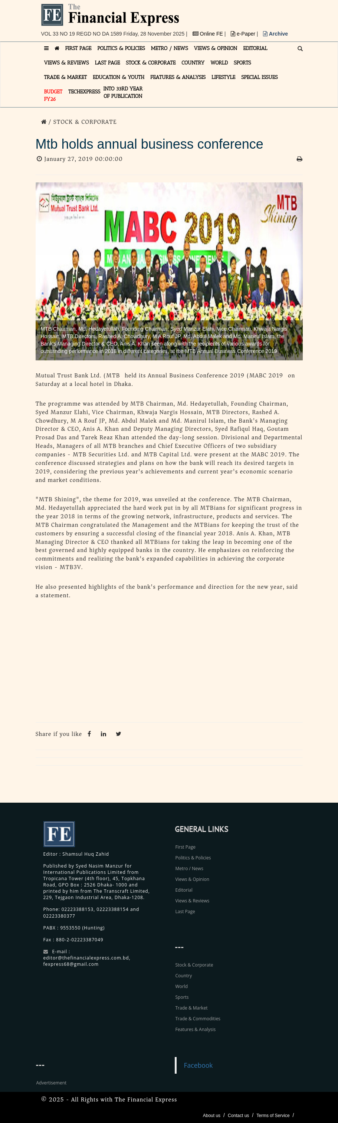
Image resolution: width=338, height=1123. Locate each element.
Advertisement (51, 1083)
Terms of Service (272, 1115)
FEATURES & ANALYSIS (178, 77)
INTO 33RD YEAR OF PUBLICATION (122, 92)
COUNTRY (192, 63)
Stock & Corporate (194, 965)
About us (211, 1115)
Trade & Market (191, 1008)
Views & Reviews (192, 901)
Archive (275, 34)
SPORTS (242, 63)
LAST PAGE (107, 63)
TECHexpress (84, 92)
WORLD (219, 63)
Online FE (208, 34)
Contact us (238, 1115)
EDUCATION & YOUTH (118, 77)
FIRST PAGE (78, 48)
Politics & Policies (193, 858)
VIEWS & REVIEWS (66, 63)
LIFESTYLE (223, 77)
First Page (185, 847)
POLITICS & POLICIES (121, 48)
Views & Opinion (192, 879)
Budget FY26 (53, 95)
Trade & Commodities (198, 1018)
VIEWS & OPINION (215, 48)
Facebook (198, 1065)
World (181, 986)
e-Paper (244, 34)
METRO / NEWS (169, 48)
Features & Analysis (195, 1029)
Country (183, 975)
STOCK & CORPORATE (150, 63)
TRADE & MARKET (65, 77)
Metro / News (189, 868)
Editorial (184, 890)
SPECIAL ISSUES (259, 77)
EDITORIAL (255, 48)
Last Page (185, 911)
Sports (182, 997)
